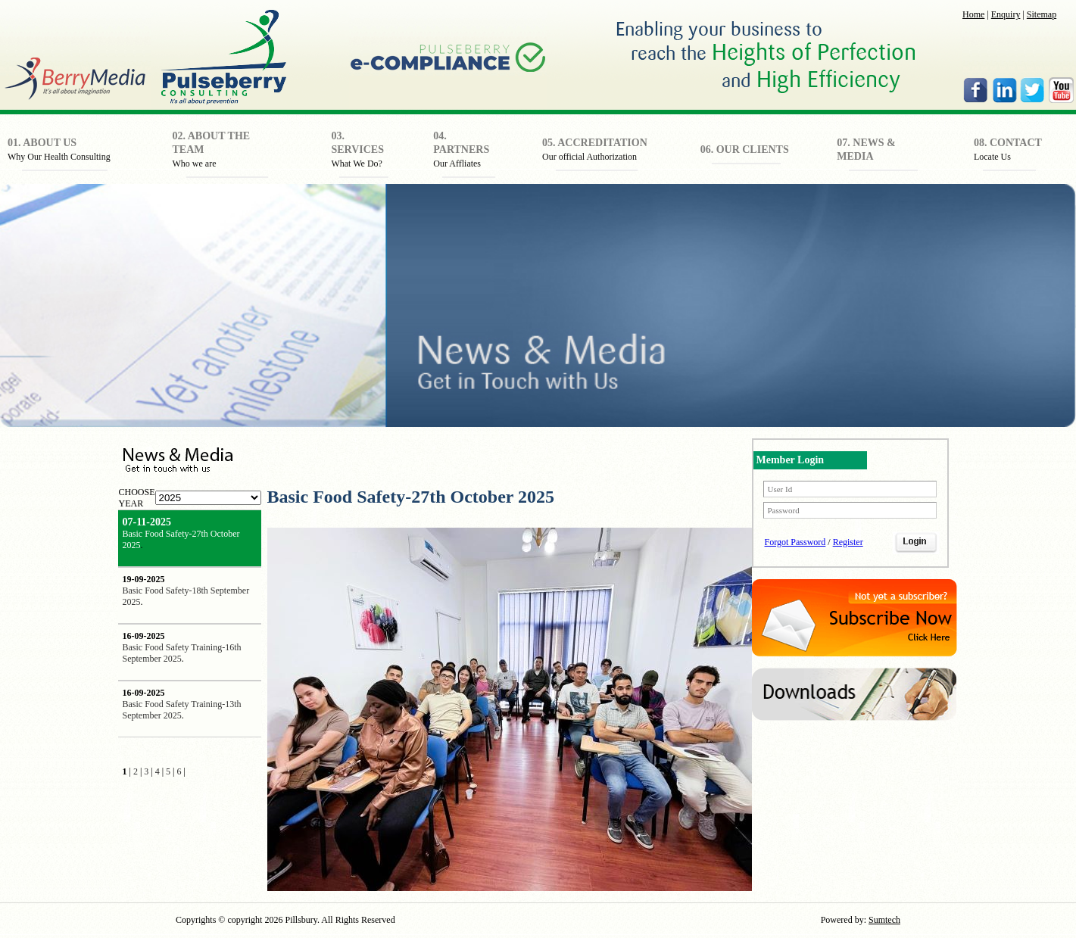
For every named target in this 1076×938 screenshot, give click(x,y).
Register (848, 542)
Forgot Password (795, 542)
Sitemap (1041, 14)
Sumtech (884, 920)
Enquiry (1006, 14)
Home (973, 14)
